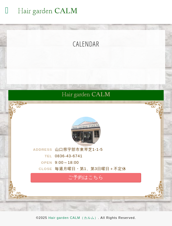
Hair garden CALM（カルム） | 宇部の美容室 (47, 11)
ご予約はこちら (85, 177)
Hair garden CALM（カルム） (73, 217)
